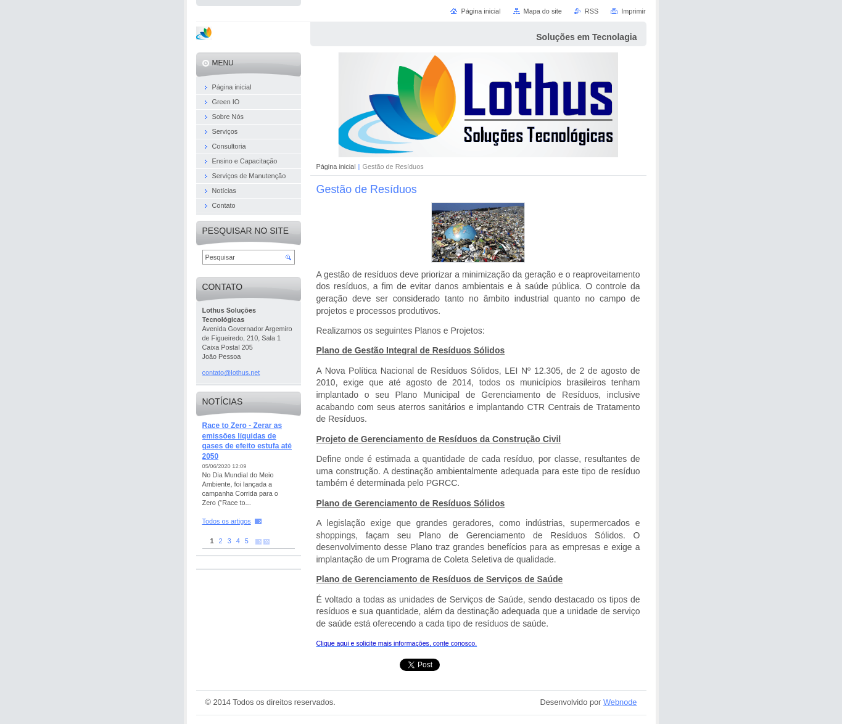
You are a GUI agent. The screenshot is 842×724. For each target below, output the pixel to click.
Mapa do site (543, 11)
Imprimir (633, 11)
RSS (591, 11)
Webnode (620, 702)
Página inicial (336, 166)
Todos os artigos (226, 521)
